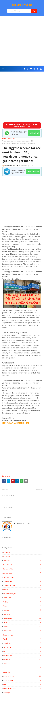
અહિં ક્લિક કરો (33, 171)
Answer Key (22, 556)
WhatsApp (22, 693)
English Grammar (22, 577)
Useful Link (22, 672)
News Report (22, 618)
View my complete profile (21, 523)
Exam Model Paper (22, 585)
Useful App (22, 664)
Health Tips (22, 598)
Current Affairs (22, 569)
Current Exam (22, 573)
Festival (22, 589)
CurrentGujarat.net (11, 166)
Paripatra (22, 626)
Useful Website (22, 680)
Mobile (22, 602)
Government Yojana (22, 594)
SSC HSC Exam (22, 647)
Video (22, 684)
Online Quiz (22, 622)
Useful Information (22, 668)
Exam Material (22, 581)
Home (4, 139)
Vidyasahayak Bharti (22, 688)
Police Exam (22, 631)
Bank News (11, 139)
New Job (22, 610)
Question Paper (22, 635)
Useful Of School (22, 676)
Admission (22, 552)
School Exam (22, 643)
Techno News (22, 655)
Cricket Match (22, 565)
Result (22, 639)
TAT (22, 651)
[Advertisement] (22, 41)
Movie (22, 606)
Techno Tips (22, 660)
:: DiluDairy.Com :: (22, 4)
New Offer (22, 614)
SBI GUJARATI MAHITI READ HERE (15, 423)
